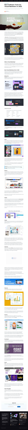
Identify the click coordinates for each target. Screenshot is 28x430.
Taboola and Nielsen (19, 33)
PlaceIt (5, 363)
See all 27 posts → (3, 424)
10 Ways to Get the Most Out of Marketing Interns (5, 415)
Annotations (12, 55)
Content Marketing (6, 3)
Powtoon (16, 317)
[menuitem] (4, 0)
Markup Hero (15, 90)
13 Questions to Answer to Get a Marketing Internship (5, 421)
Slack (11, 127)
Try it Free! (20, 285)
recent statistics (13, 66)
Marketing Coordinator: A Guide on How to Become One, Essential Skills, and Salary (4, 418)
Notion (15, 127)
